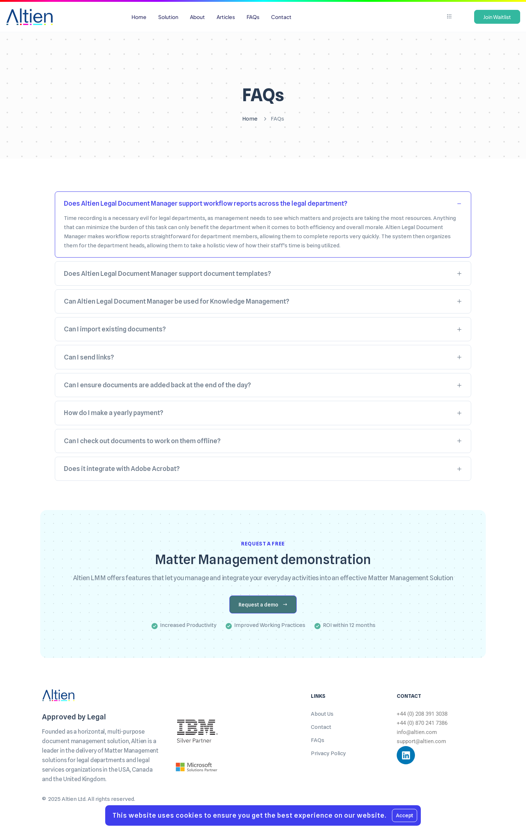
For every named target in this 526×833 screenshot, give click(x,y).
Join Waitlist (497, 17)
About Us (322, 714)
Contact (321, 727)
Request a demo (263, 604)
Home (250, 118)
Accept (404, 815)
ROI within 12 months (349, 625)
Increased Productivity (188, 625)
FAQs (317, 740)
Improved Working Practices (269, 625)
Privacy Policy (328, 753)
